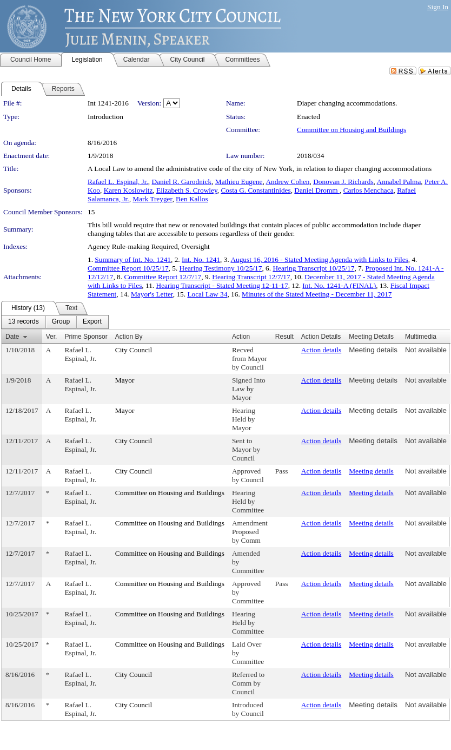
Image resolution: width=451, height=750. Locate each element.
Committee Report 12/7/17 (162, 277)
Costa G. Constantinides (255, 190)
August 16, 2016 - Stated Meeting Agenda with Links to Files (319, 259)
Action (241, 336)
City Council (133, 350)
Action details (321, 350)
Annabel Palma (399, 181)
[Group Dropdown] (60, 321)
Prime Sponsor (85, 336)
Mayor (125, 380)
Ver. (51, 336)
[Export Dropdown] (92, 321)
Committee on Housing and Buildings (351, 130)
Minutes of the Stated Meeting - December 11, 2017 (317, 294)
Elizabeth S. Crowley (186, 190)
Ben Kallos (192, 199)
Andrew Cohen (287, 181)
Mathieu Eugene (239, 181)
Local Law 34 (207, 294)
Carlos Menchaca (368, 190)
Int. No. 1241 (201, 259)
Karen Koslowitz (128, 190)
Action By (129, 336)
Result (284, 336)
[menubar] (55, 322)
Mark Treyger (152, 199)
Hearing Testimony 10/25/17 (221, 268)
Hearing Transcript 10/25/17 (313, 268)
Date (12, 336)
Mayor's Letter (152, 294)
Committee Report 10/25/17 (128, 268)
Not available (426, 350)
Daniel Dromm (317, 190)
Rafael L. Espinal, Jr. (118, 181)
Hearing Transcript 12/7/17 (251, 277)
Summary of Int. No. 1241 (133, 259)
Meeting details (373, 350)
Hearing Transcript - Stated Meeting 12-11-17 (222, 285)
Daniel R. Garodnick (181, 181)
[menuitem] (23, 321)
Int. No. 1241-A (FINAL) (339, 285)
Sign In (437, 7)
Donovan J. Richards (343, 181)
